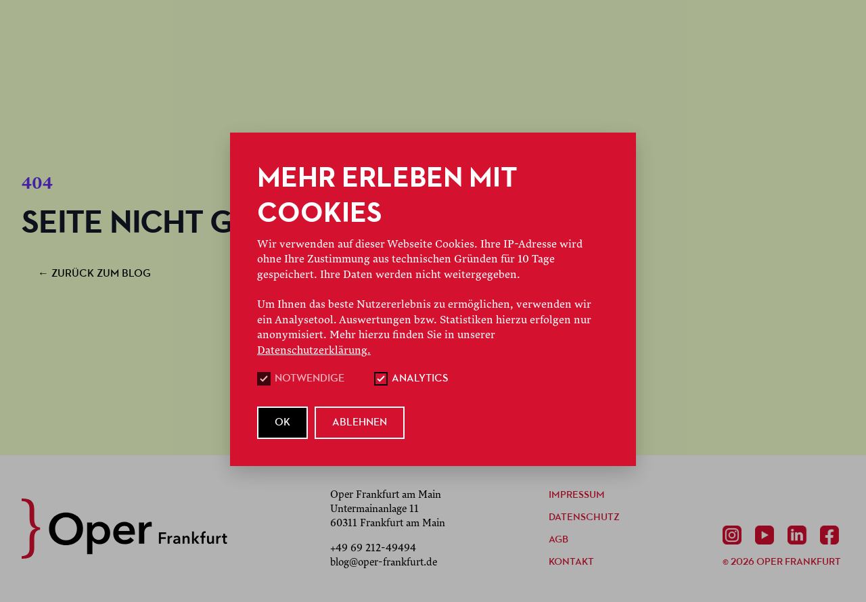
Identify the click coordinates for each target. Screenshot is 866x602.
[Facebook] (832, 535)
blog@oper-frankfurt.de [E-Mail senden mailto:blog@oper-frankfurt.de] (383, 562)
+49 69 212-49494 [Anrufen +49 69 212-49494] (373, 548)
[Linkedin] (800, 535)
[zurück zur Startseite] (124, 529)
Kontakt (571, 562)
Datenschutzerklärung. (314, 350)
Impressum (577, 495)
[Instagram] (735, 535)
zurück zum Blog (94, 274)
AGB (558, 540)
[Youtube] (767, 535)
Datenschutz (584, 518)
